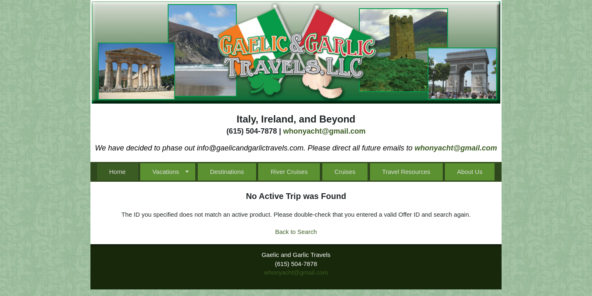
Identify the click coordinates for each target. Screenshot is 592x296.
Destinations (227, 171)
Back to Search (296, 231)
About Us (470, 171)
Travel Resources (406, 171)
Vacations (166, 171)
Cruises (345, 171)
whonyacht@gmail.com (324, 131)
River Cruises (289, 171)
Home (117, 171)
